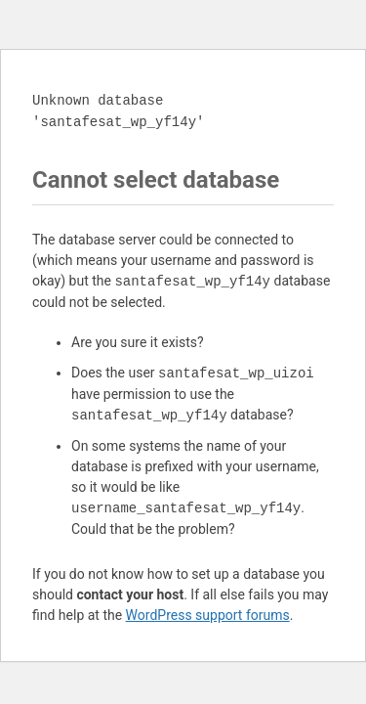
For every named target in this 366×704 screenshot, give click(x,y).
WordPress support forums (208, 615)
